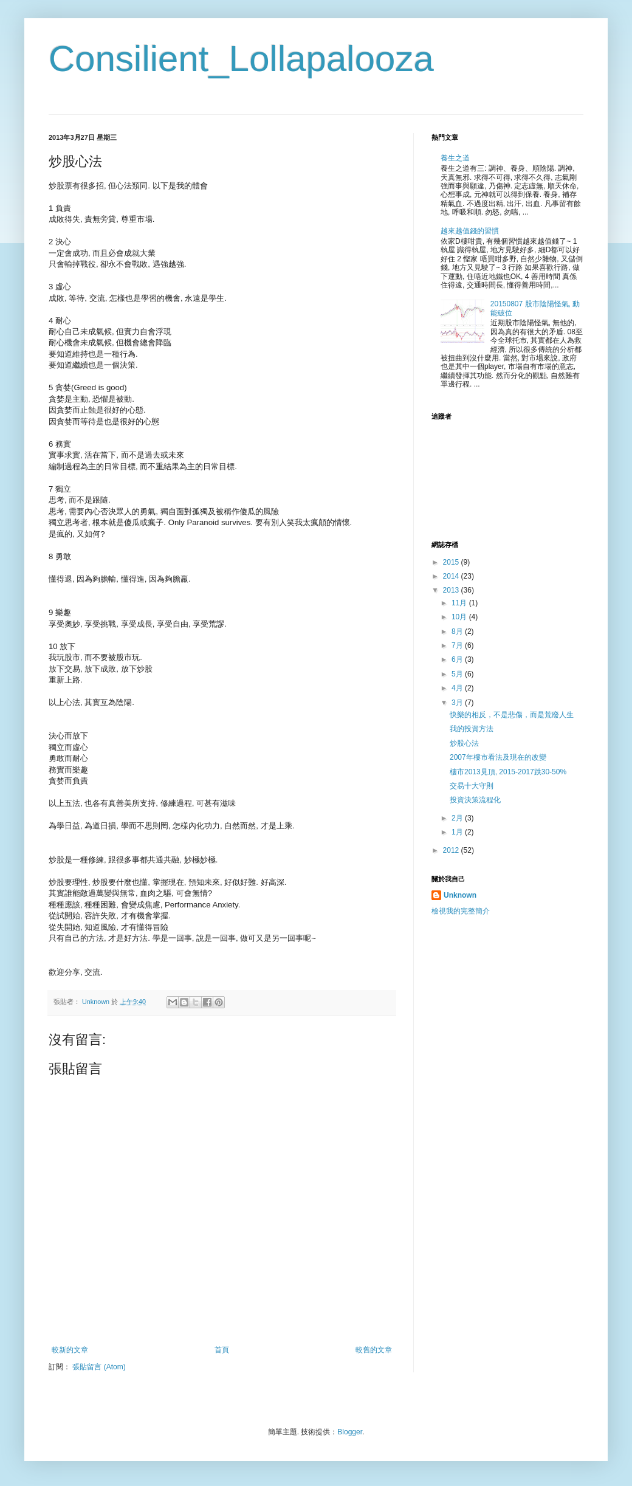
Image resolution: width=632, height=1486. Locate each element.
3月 (458, 702)
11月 (460, 603)
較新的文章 (70, 1350)
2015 (452, 562)
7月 (458, 645)
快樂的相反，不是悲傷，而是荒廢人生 (512, 714)
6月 (458, 659)
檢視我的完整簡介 (460, 911)
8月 (458, 631)
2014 (452, 576)
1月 (458, 832)
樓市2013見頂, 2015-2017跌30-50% (508, 772)
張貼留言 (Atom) (98, 1367)
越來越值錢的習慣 (470, 231)
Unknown (460, 895)
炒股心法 (464, 743)
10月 (460, 617)
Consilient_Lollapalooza (241, 58)
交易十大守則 (471, 786)
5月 (458, 674)
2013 (452, 590)
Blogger (349, 1432)
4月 (458, 688)
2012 (452, 850)
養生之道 (455, 158)
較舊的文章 (373, 1350)
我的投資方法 (471, 728)
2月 (458, 818)
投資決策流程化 (475, 800)
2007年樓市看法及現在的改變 (498, 757)
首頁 (222, 1350)
